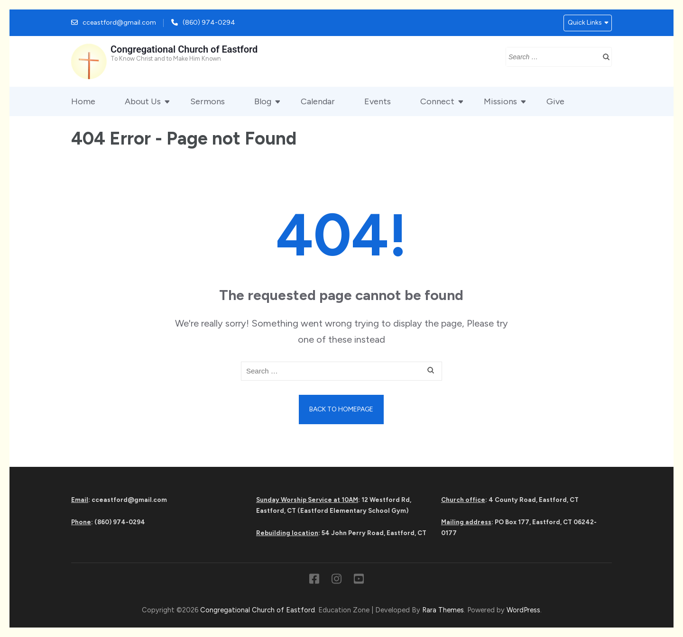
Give (555, 101)
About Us (143, 101)
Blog (262, 101)
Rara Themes (443, 610)
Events (377, 101)
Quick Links (585, 22)
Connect (437, 101)
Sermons (207, 101)
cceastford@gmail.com (119, 22)
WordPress (523, 610)
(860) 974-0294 (209, 22)
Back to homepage (341, 409)
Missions (500, 101)
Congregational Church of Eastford (184, 49)
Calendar (318, 101)
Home (83, 101)
